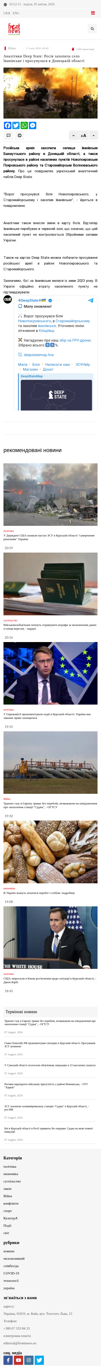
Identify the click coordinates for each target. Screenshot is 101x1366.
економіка (10, 1174)
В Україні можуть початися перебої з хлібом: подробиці (39, 893)
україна (9, 1288)
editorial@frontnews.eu (19, 1343)
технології (10, 1281)
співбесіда (10, 1266)
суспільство (12, 1181)
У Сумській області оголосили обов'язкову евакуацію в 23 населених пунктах (50, 1065)
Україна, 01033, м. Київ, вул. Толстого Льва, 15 (37, 1313)
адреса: (8, 1306)
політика (9, 1166)
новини (8, 1251)
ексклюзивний (13, 1258)
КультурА (10, 1218)
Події (7, 1225)
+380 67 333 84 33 (16, 1328)
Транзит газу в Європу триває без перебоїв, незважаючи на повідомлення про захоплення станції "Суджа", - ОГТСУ (50, 805)
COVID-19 (11, 1273)
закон (7, 1188)
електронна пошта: (17, 1336)
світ (6, 1233)
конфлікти (10, 1203)
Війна (7, 1196)
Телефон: (10, 1321)
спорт (7, 1211)
